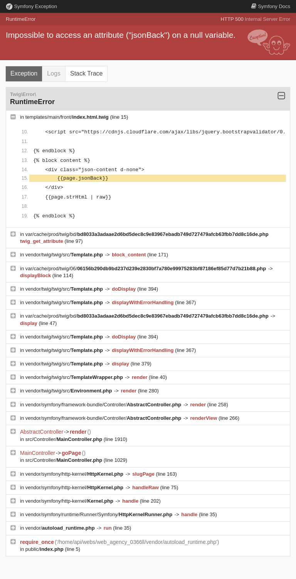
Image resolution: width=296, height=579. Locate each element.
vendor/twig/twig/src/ (64, 255)
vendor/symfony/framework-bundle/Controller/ (104, 404)
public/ (45, 549)
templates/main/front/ (67, 117)
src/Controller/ (64, 439)
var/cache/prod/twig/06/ (146, 268)
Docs (270, 6)
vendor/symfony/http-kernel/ (75, 474)
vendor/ (60, 528)
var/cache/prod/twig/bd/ (147, 234)
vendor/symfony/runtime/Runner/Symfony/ (99, 514)
